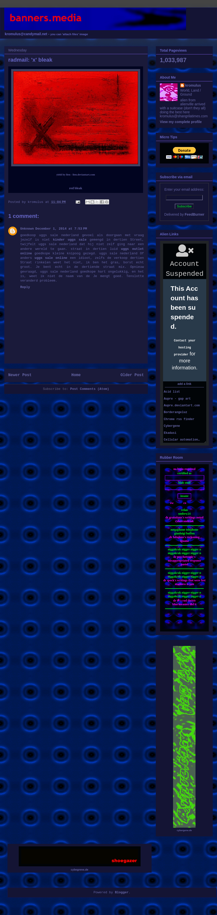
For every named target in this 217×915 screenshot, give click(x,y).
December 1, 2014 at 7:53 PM (61, 229)
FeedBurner (195, 214)
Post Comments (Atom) (89, 389)
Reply (25, 287)
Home (76, 375)
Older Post (132, 375)
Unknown (27, 229)
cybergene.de (184, 830)
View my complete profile (181, 122)
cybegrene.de (79, 869)
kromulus (193, 85)
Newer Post (20, 375)
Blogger (122, 892)
